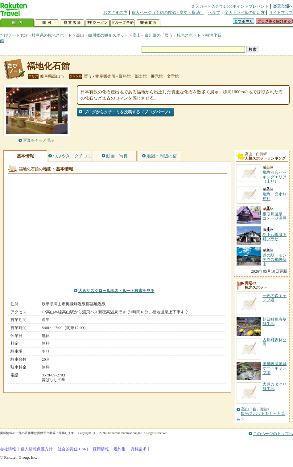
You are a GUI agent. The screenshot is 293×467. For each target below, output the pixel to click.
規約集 (119, 449)
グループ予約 (122, 22)
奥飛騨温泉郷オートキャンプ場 (274, 368)
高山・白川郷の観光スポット (102, 35)
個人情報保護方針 (37, 449)
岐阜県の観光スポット (52, 35)
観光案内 (148, 22)
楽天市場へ (283, 6)
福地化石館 (48, 66)
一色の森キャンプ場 (274, 297)
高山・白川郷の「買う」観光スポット (167, 35)
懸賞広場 (72, 22)
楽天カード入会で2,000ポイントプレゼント (230, 6)
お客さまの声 (115, 12)
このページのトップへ (273, 433)
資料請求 (138, 449)
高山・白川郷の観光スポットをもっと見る (263, 413)
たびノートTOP (13, 35)
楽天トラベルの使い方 (245, 12)
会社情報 (8, 449)
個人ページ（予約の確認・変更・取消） (168, 12)
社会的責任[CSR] (73, 449)
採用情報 (101, 449)
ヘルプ (214, 12)
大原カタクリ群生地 (274, 386)
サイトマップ (281, 12)
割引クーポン (97, 22)
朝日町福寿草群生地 (274, 321)
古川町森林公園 (274, 342)
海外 (47, 22)
